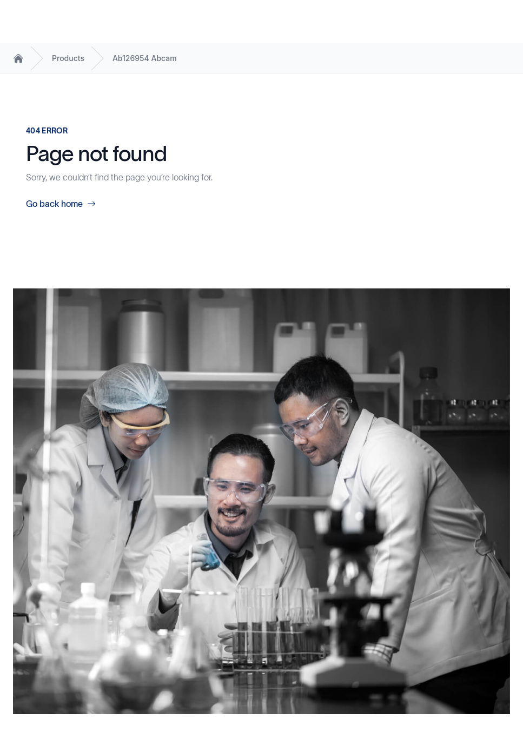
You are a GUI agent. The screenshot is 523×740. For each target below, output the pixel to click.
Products (68, 58)
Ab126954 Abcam (144, 58)
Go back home (61, 203)
